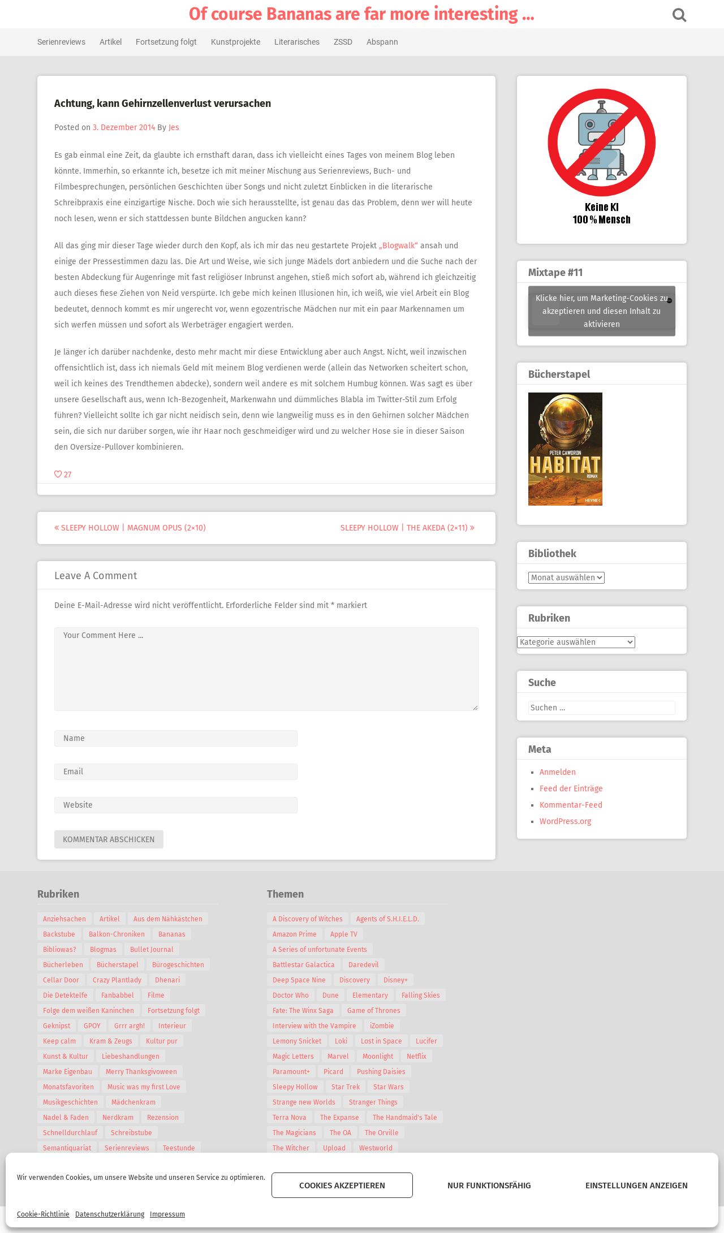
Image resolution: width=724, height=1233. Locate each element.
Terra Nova (291, 1118)
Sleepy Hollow (297, 1087)
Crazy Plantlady (118, 980)
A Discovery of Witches (309, 919)
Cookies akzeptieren (342, 1185)
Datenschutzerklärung (109, 1214)
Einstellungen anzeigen (636, 1185)
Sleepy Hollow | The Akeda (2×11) (409, 528)
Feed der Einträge (569, 789)
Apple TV (345, 934)
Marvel (340, 1056)
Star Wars (390, 1087)
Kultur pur (163, 1041)
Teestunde (181, 1148)
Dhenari (169, 980)
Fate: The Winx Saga (304, 1011)
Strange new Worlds (305, 1102)
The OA (342, 1133)
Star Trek (347, 1087)
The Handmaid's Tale (406, 1118)
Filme (157, 995)
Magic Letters (295, 1056)
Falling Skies (422, 995)
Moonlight (379, 1056)
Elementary (372, 995)
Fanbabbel (119, 995)
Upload (336, 1148)
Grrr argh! (131, 1026)
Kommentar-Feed (569, 805)
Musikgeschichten (72, 1102)
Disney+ (397, 980)
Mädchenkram (135, 1102)
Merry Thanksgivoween (143, 1072)
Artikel (112, 41)
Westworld (377, 1148)
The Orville (383, 1133)
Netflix (418, 1056)
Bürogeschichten (180, 965)
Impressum (167, 1214)
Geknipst (58, 1026)
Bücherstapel (119, 965)
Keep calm (61, 1041)
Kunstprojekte (237, 41)
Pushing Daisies (383, 1072)
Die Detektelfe (67, 995)
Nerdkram (119, 1118)
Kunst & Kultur (67, 1056)
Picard (335, 1072)
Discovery (356, 980)
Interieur (174, 1026)
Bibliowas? (61, 950)
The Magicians (296, 1133)
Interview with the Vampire (316, 1026)
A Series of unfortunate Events (321, 950)
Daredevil (365, 965)
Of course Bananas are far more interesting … (362, 14)
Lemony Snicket (298, 1041)
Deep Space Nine (300, 980)
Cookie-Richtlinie (43, 1214)
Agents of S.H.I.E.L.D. (389, 919)
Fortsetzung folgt (168, 41)
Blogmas (105, 950)
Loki (343, 1041)
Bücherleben (65, 965)
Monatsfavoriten (70, 1087)
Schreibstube (133, 1133)
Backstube (61, 934)
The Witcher (292, 1148)
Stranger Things (375, 1102)
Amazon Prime (296, 934)
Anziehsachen (66, 919)
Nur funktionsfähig (489, 1185)
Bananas (173, 934)
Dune (332, 995)
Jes (175, 127)
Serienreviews (63, 41)
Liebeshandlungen (132, 1056)
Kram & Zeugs (112, 1041)
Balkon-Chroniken (118, 934)
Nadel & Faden (67, 1118)
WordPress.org (563, 821)
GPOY (93, 1026)
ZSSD (344, 41)
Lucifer (428, 1041)
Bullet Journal (153, 950)
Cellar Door (63, 980)
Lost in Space (383, 1041)
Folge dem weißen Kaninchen (90, 1011)
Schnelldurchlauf (72, 1133)
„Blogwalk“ (400, 246)
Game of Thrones (375, 1011)
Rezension (164, 1118)
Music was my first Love (145, 1087)
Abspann (384, 41)
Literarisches (298, 41)
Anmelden (556, 772)
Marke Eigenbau (69, 1072)
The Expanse (341, 1118)
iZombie (384, 1026)
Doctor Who (292, 995)
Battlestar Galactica (305, 965)
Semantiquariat (69, 1148)
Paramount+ (293, 1072)
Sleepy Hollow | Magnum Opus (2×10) (132, 528)
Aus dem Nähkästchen (169, 919)
